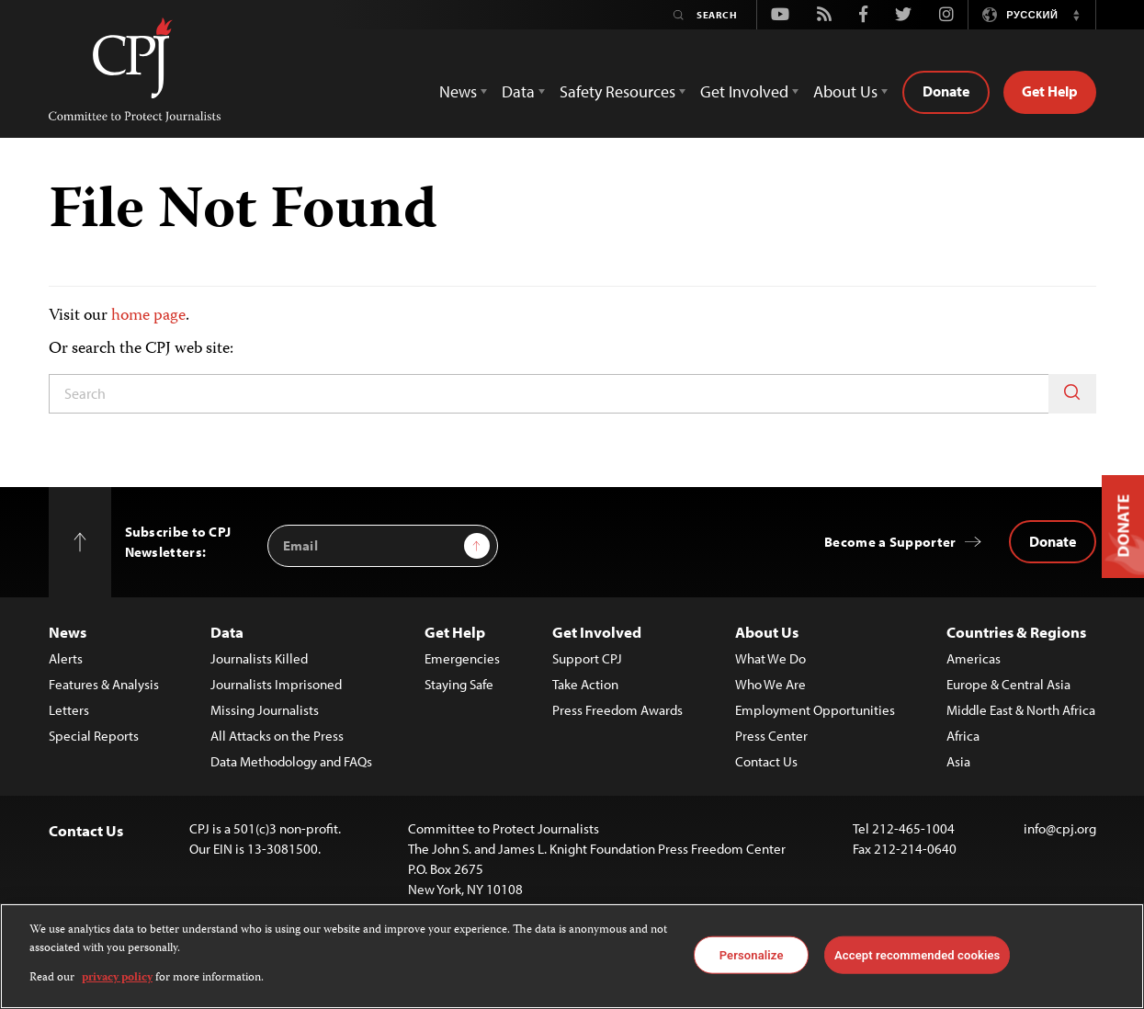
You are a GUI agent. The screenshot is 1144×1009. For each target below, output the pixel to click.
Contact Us (766, 761)
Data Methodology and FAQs (291, 761)
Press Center (771, 735)
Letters (69, 710)
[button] (1077, 14)
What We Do (770, 658)
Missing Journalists (264, 710)
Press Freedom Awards (617, 710)
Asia (958, 761)
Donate (946, 91)
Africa (963, 735)
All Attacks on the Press (277, 735)
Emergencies (462, 658)
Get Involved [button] (744, 91)
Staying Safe (459, 684)
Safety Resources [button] (617, 91)
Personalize (751, 954)
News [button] (458, 91)
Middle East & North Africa (1020, 710)
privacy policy (117, 978)
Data (227, 631)
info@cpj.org (1060, 828)
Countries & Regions (1016, 631)
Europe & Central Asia (1008, 684)
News (67, 631)
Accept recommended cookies (917, 954)
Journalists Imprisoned (276, 684)
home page (148, 316)
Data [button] (518, 91)
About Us (767, 631)
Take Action (585, 684)
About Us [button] (845, 91)
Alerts (66, 658)
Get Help (1050, 91)
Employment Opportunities (815, 710)
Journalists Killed (259, 658)
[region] (572, 956)
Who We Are (770, 684)
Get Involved (596, 631)
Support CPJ (587, 658)
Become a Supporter (890, 541)
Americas (973, 658)
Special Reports (94, 735)
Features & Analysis (104, 684)
